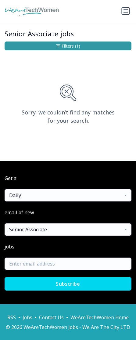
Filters (68, 46)
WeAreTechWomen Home (99, 317)
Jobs (27, 317)
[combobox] (68, 195)
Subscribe (68, 283)
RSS (11, 317)
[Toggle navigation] (125, 11)
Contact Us (51, 317)
